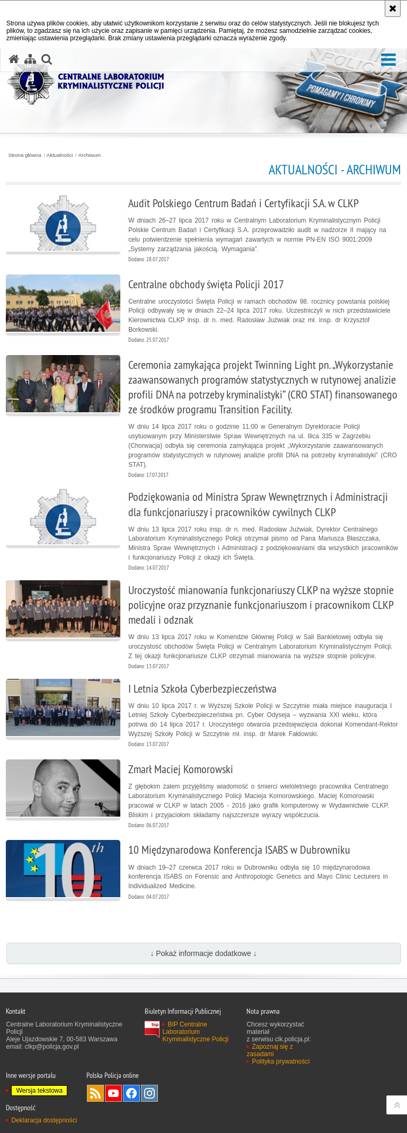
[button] (388, 60)
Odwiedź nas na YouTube (113, 1093)
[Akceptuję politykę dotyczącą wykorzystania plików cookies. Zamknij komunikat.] (393, 8)
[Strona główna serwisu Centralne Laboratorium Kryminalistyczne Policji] (13, 59)
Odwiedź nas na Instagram (149, 1093)
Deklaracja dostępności (44, 1120)
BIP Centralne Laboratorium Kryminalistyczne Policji (195, 1032)
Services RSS (95, 1093)
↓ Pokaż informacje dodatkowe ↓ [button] (203, 953)
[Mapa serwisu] (30, 59)
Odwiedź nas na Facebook (131, 1093)
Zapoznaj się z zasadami (269, 1050)
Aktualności (60, 155)
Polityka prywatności (280, 1061)
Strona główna (24, 155)
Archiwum (89, 155)
